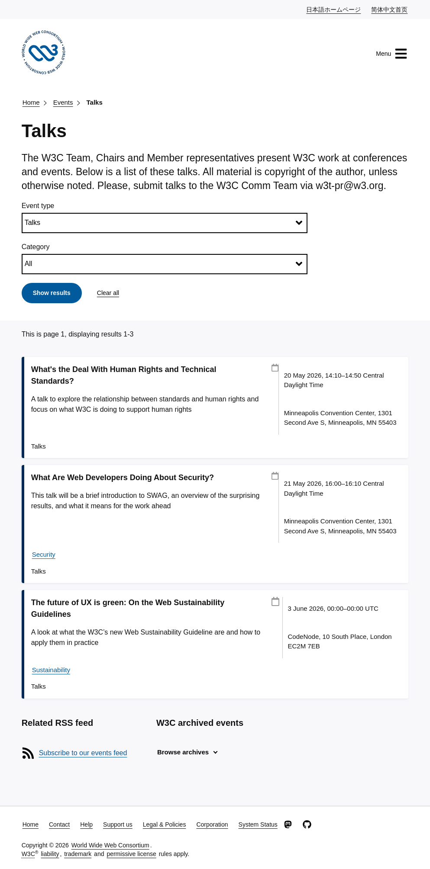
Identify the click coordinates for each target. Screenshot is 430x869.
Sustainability (51, 669)
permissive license (131, 853)
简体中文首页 (389, 9)
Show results (52, 292)
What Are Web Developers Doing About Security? (122, 477)
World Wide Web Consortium (110, 845)
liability (50, 853)
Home (31, 102)
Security (43, 554)
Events (63, 102)
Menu (391, 53)
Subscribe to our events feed (83, 753)
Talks (95, 102)
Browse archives (183, 752)
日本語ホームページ (334, 9)
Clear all (108, 292)
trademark (77, 853)
